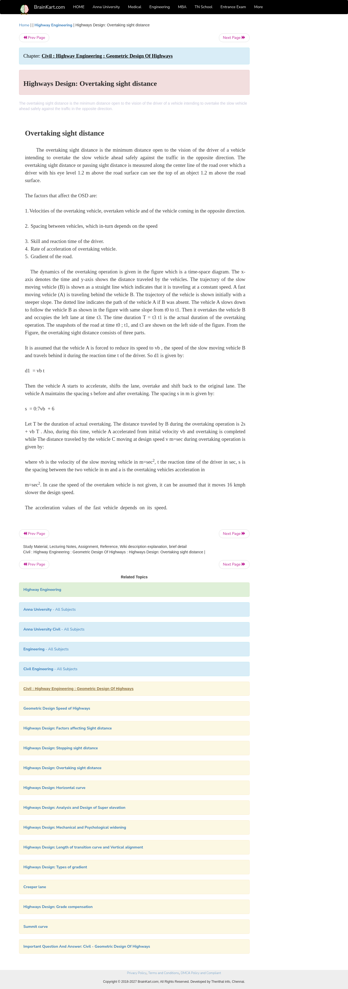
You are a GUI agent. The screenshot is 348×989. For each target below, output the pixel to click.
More (258, 7)
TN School (203, 7)
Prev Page (34, 37)
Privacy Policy (136, 973)
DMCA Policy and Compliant (201, 973)
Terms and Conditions (163, 973)
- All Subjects (49, 609)
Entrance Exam (233, 7)
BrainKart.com (49, 7)
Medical (134, 7)
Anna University (106, 7)
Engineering (160, 7)
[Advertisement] (293, 103)
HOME (79, 7)
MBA (182, 7)
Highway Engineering (53, 25)
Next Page (234, 37)
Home (24, 25)
